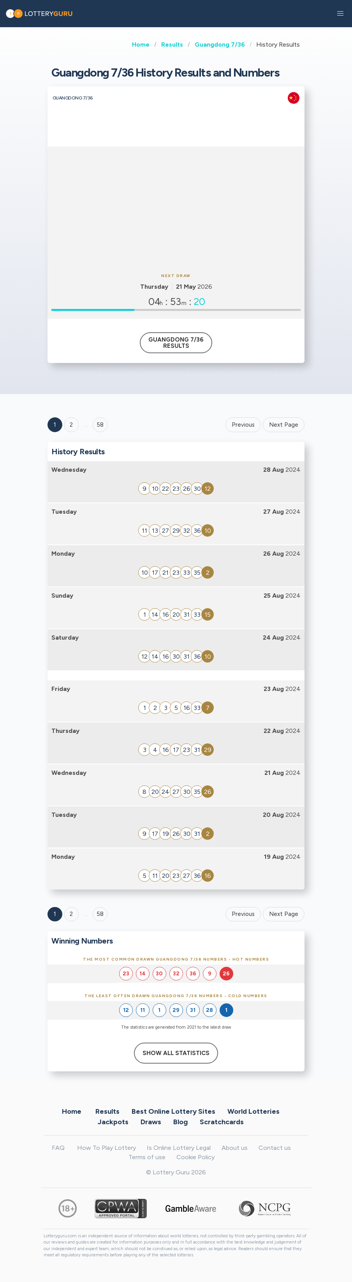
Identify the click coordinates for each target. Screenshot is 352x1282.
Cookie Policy (195, 1157)
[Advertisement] (176, 208)
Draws (151, 1122)
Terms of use (146, 1157)
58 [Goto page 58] (100, 913)
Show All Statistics (176, 1053)
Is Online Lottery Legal (179, 1147)
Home (141, 44)
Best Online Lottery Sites (173, 1111)
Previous (243, 424)
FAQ (58, 1147)
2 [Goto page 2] (71, 424)
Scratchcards (222, 1122)
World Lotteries (253, 1111)
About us (235, 1147)
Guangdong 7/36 (220, 44)
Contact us (275, 1147)
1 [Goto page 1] (55, 424)
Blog (180, 1122)
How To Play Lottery (106, 1147)
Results (172, 44)
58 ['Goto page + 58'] (100, 424)
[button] (340, 13)
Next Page (283, 424)
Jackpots (113, 1122)
